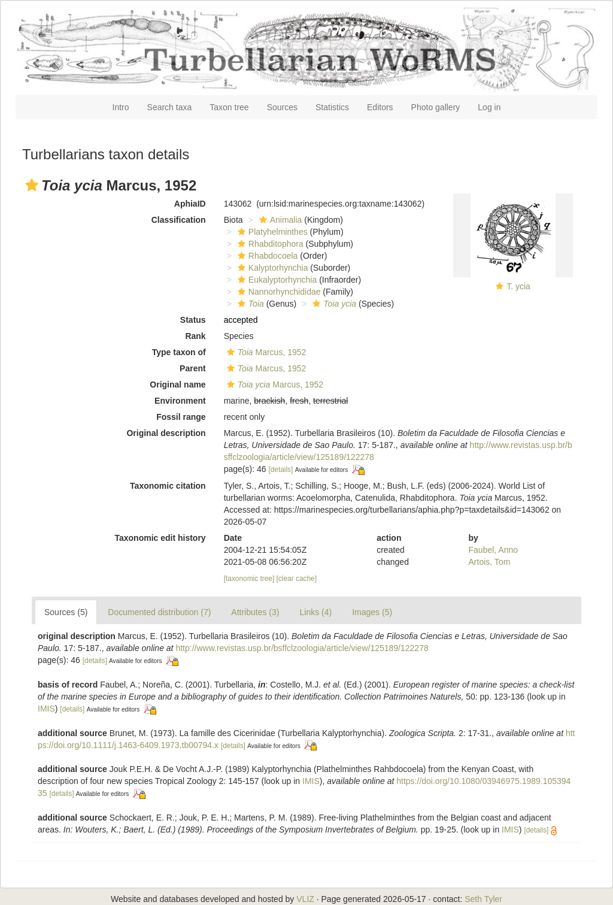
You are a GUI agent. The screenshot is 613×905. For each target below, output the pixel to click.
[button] (31, 185)
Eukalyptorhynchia (276, 279)
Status (193, 320)
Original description (165, 433)
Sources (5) (65, 612)
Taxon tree (229, 107)
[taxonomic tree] (249, 578)
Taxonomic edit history (159, 538)
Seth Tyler (483, 899)
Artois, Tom (490, 562)
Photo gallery (435, 107)
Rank (195, 336)
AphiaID (190, 203)
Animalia (279, 220)
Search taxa (169, 107)
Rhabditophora (269, 244)
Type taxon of (179, 352)
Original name (177, 384)
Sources (282, 107)
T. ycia (518, 286)
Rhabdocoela (266, 256)
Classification (178, 220)
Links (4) (315, 612)
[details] (280, 469)
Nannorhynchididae (278, 291)
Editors (380, 107)
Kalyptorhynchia (271, 268)
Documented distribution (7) (159, 612)
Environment (180, 400)
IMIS (46, 708)
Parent (193, 368)
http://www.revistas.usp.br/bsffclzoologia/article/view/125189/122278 (301, 648)
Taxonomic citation (168, 486)
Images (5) (372, 612)
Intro (121, 107)
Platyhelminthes (271, 232)
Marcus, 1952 (265, 352)
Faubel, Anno (493, 550)
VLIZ (305, 899)
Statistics (332, 107)
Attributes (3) (255, 612)
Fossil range (180, 417)
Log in (489, 107)
